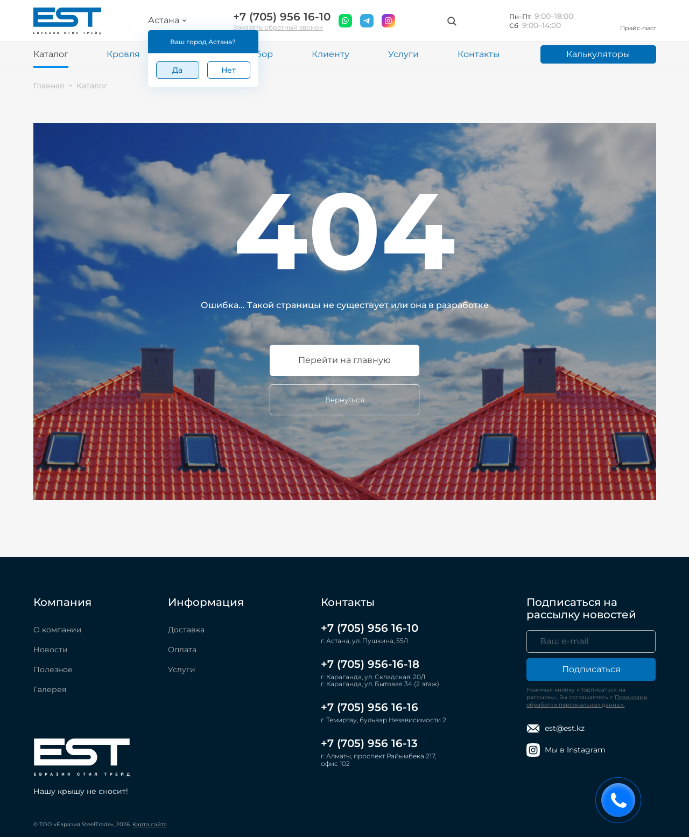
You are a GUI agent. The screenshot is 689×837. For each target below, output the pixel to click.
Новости (50, 649)
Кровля (123, 54)
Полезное (53, 669)
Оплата (182, 649)
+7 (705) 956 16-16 (369, 707)
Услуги (403, 54)
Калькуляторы (598, 54)
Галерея (49, 689)
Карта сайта (149, 824)
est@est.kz (555, 728)
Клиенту (330, 54)
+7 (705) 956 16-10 (282, 17)
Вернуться (344, 399)
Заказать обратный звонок (278, 27)
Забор (259, 54)
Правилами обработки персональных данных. (587, 701)
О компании (57, 629)
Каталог (50, 54)
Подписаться (591, 669)
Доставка (186, 629)
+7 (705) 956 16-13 (369, 743)
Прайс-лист (638, 21)
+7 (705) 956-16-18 (370, 664)
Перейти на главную (344, 360)
